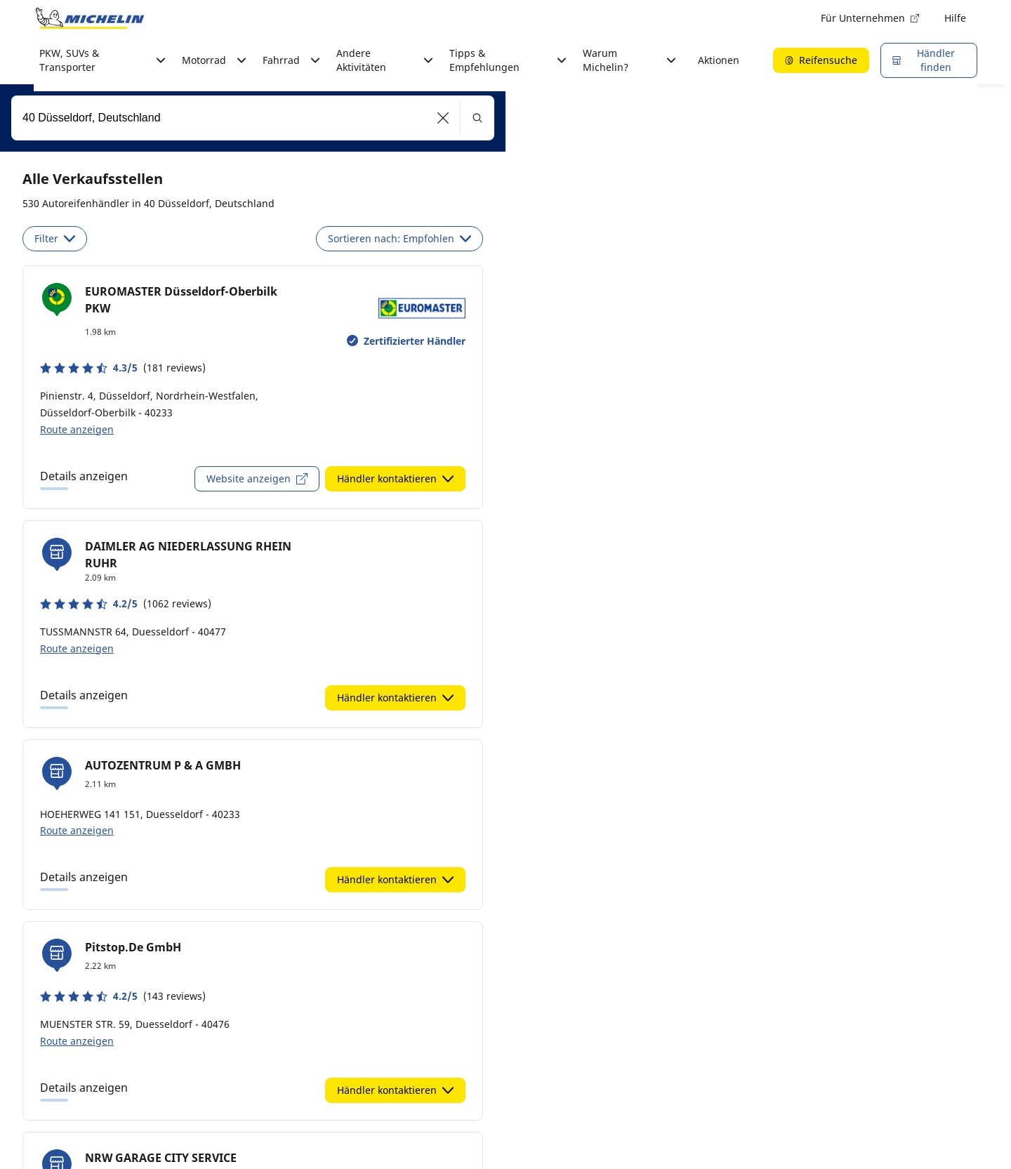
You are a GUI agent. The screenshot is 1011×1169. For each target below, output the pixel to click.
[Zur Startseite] (90, 18)
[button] (443, 118)
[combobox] (252, 117)
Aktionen (718, 60)
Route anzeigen (77, 429)
